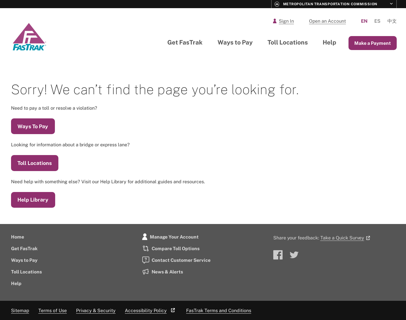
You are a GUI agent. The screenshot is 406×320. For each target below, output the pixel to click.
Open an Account (327, 21)
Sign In (283, 21)
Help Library (32, 199)
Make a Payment (372, 43)
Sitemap (20, 310)
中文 (392, 21)
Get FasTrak (185, 42)
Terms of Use (52, 310)
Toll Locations (287, 42)
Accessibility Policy (151, 310)
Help (329, 42)
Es (377, 21)
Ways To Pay (32, 126)
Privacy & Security (96, 310)
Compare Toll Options (171, 248)
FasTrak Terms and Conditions (218, 310)
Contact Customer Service (176, 260)
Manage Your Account (170, 236)
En (364, 21)
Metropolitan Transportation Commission (326, 4)
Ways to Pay (235, 42)
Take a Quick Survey (346, 238)
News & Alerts (162, 271)
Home (17, 237)
